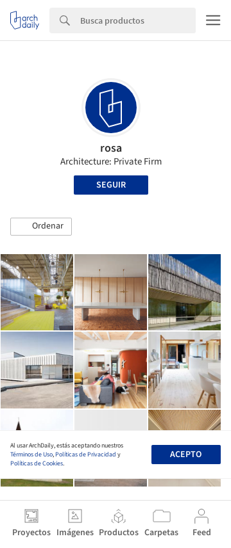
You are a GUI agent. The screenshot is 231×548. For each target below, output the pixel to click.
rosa (111, 148)
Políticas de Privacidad (85, 454)
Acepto (185, 454)
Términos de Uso (31, 454)
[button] (41, 227)
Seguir (111, 185)
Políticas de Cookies (36, 463)
